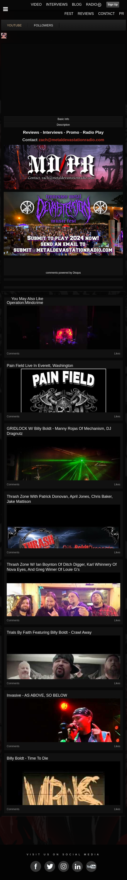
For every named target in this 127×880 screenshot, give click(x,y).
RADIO (91, 4)
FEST (68, 14)
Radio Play (93, 132)
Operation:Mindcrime (25, 302)
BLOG (77, 4)
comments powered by (63, 272)
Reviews (31, 132)
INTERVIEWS (57, 4)
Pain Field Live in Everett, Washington (40, 365)
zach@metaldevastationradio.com (71, 139)
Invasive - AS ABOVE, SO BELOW (37, 695)
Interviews (53, 132)
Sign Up (113, 4)
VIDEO (36, 4)
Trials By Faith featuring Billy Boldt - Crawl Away (49, 632)
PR (121, 14)
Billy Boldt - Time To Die (27, 758)
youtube (14, 25)
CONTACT (106, 14)
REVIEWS (86, 14)
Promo (73, 132)
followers (43, 25)
